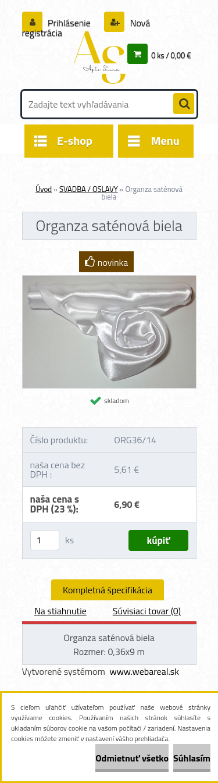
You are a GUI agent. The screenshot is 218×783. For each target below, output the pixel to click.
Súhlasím (191, 758)
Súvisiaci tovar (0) (147, 611)
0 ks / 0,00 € (171, 55)
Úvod (43, 189)
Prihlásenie (69, 23)
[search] (183, 104)
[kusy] (44, 540)
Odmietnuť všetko (132, 758)
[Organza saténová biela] (109, 280)
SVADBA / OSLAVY (88, 189)
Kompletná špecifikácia (107, 590)
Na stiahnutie (60, 611)
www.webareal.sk (144, 671)
